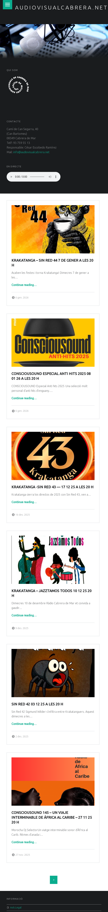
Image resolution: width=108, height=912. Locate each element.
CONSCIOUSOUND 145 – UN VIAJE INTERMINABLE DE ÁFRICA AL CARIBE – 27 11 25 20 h (51, 796)
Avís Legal (16, 907)
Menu (7, 4)
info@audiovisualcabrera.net (31, 152)
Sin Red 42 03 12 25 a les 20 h (37, 686)
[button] (18, 85)
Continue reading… (24, 284)
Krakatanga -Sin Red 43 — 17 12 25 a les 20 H (52, 478)
